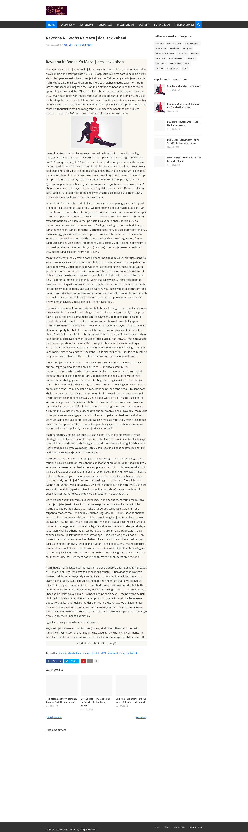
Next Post (141, 717)
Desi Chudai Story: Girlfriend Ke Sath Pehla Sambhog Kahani (95, 702)
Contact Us (179, 827)
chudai (62, 652)
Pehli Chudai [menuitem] (105, 24)
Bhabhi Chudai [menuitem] (125, 24)
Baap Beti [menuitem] (144, 24)
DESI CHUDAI (99, 652)
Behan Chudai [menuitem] (162, 24)
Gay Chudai (174, 48)
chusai (86, 652)
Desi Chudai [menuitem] (86, 24)
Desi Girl (67, 44)
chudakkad (74, 652)
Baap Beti (159, 43)
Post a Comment (83, 44)
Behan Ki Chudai (174, 43)
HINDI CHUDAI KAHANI (164, 53)
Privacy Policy (195, 827)
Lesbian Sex (182, 53)
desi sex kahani (116, 652)
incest (184, 68)
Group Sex (187, 48)
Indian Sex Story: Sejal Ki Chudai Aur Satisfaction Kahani (183, 105)
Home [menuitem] (51, 24)
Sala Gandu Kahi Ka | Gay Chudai (183, 85)
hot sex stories (172, 68)
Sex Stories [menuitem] (66, 24)
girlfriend (132, 652)
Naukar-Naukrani (176, 58)
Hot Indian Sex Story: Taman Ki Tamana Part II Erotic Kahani (61, 700)
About (167, 827)
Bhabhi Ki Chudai (192, 43)
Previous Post (54, 717)
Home (156, 827)
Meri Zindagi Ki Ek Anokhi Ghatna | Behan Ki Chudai (184, 159)
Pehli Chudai (160, 63)
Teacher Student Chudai (179, 63)
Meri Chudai (160, 58)
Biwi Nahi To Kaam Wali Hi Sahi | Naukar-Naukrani (183, 123)
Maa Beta (195, 53)
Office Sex (191, 58)
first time (159, 68)
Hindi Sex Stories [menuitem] (184, 24)
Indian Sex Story (71, 829)
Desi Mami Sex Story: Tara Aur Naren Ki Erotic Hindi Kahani (131, 700)
